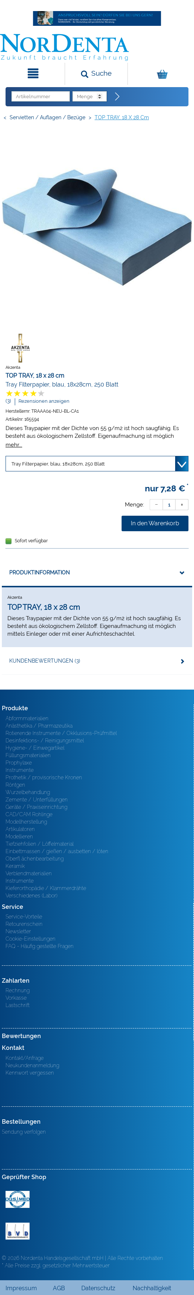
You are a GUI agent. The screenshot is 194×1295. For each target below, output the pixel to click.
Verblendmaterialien (29, 873)
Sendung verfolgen (24, 1132)
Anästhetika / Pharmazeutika (39, 726)
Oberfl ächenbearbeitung (35, 859)
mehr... (14, 445)
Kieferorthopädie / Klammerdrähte (46, 888)
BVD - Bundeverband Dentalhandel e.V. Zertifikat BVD (18, 1231)
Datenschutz (98, 1288)
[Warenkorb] (160, 74)
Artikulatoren (20, 829)
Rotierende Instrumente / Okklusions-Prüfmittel (61, 733)
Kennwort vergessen (30, 1073)
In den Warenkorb (155, 523)
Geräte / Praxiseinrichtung (36, 807)
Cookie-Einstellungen (30, 939)
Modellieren (19, 836)
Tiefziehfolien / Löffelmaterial (40, 844)
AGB (59, 1288)
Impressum (21, 1288)
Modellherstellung (26, 822)
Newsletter (18, 931)
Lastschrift (18, 1005)
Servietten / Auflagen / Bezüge (47, 117)
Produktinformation (39, 573)
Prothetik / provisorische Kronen (44, 777)
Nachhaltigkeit (152, 1288)
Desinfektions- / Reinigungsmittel (45, 740)
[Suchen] (96, 74)
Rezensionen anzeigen (43, 401)
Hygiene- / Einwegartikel (35, 748)
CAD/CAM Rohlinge (29, 814)
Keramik (15, 866)
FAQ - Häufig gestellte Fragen (40, 946)
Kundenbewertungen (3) (44, 661)
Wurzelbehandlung (28, 792)
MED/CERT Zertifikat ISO (18, 1199)
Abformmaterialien (27, 718)
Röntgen (15, 785)
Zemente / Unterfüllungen (37, 800)
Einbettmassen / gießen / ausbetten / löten (57, 851)
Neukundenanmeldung (32, 1065)
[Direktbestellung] (117, 96)
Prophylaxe (19, 763)
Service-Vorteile (24, 917)
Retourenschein (24, 924)
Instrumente (20, 770)
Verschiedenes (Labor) (31, 896)
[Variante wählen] (97, 463)
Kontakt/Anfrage (25, 1058)
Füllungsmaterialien (28, 755)
